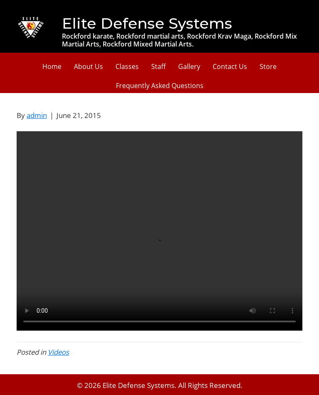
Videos (58, 352)
